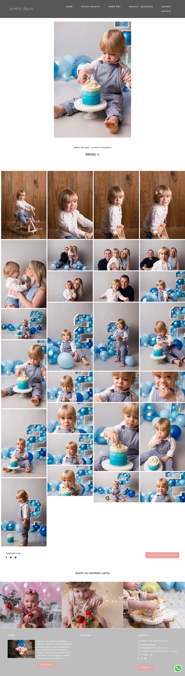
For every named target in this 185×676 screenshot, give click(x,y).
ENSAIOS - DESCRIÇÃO (141, 7)
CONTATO (166, 11)
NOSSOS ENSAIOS (90, 7)
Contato (146, 667)
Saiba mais (46, 665)
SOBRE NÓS (114, 7)
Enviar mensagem (148, 644)
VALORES (166, 7)
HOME (69, 7)
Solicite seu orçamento (162, 555)
